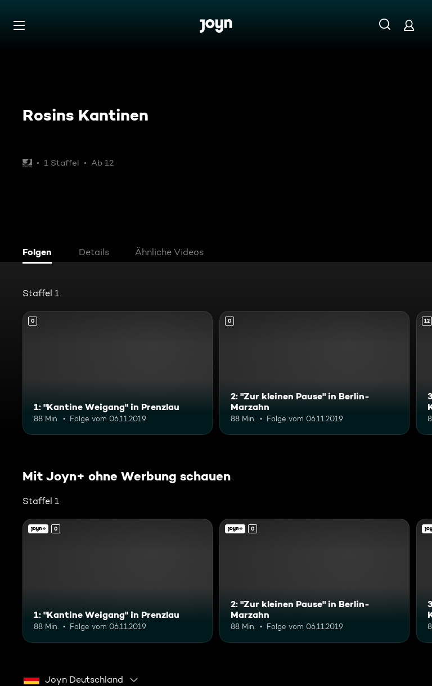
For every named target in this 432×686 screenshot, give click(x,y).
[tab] (40, 253)
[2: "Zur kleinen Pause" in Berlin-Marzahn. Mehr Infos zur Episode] (314, 373)
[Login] (409, 25)
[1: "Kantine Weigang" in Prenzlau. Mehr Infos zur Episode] (117, 373)
